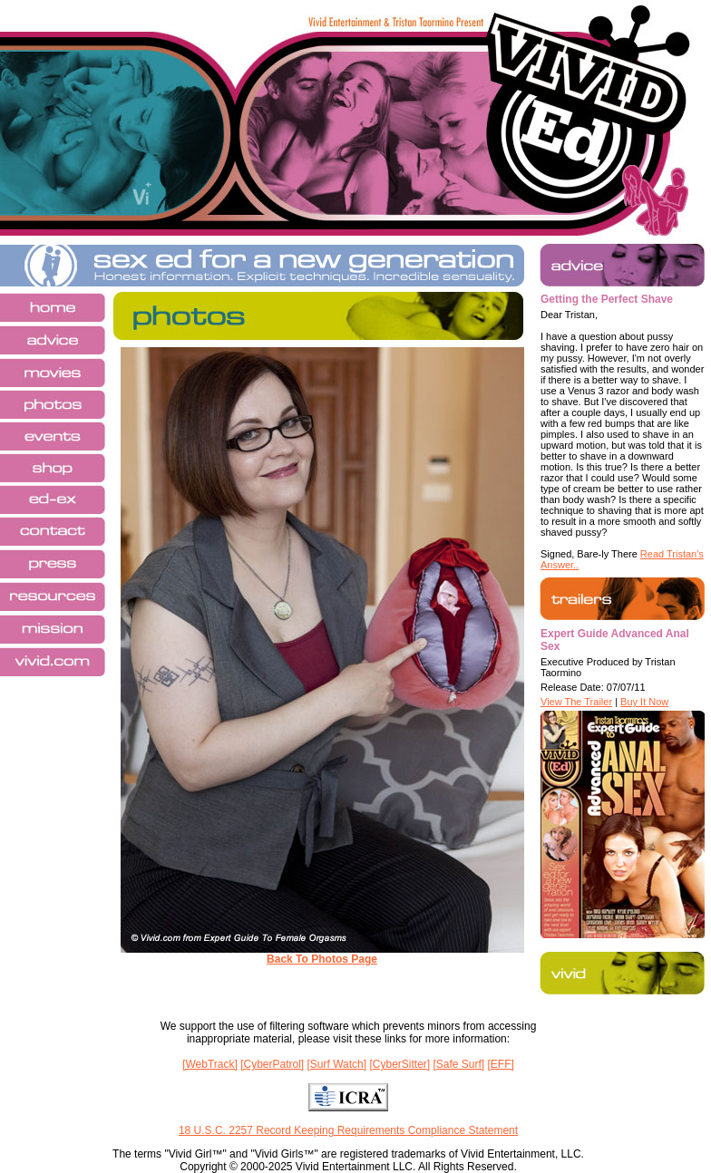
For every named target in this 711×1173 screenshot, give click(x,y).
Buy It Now (644, 701)
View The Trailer (576, 701)
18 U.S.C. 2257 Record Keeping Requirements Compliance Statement (348, 1130)
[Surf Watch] (337, 1064)
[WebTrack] (210, 1064)
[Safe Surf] (458, 1064)
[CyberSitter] (399, 1064)
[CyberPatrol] (272, 1064)
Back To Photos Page (322, 959)
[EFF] (501, 1064)
